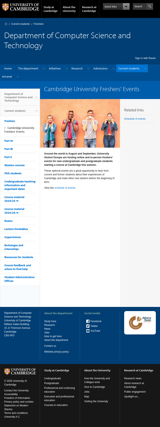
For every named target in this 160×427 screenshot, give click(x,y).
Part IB (8, 149)
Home (6, 24)
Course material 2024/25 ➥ (14, 199)
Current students (20, 24)
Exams (8, 221)
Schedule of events (134, 118)
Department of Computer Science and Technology (18, 99)
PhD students (12, 173)
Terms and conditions (16, 413)
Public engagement (135, 391)
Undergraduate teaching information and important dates (19, 185)
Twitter (94, 326)
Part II (8, 157)
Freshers (39, 24)
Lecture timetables (16, 229)
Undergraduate (52, 378)
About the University (69, 9)
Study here (50, 321)
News (47, 328)
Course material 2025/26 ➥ (14, 211)
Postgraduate (51, 383)
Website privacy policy (56, 351)
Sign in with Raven (145, 58)
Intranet (7, 76)
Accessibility (11, 394)
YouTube (95, 330)
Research (77, 68)
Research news (132, 378)
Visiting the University (96, 401)
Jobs (46, 332)
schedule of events (64, 187)
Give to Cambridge (94, 387)
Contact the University (16, 390)
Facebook (95, 321)
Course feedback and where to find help (17, 267)
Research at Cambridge (89, 9)
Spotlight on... (131, 396)
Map (86, 396)
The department (28, 68)
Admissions (100, 68)
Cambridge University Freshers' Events (19, 129)
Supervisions (12, 237)
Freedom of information (17, 398)
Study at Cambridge (51, 9)
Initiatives (55, 68)
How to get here (53, 336)
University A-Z (12, 416)
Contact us (50, 345)
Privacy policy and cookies (19, 401)
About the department (56, 340)
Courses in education (56, 405)
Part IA (8, 141)
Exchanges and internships (13, 247)
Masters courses (14, 165)
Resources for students (18, 257)
